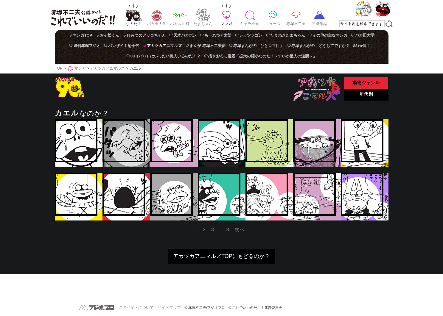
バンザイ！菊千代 (123, 45)
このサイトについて (136, 307)
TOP (59, 68)
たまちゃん (203, 23)
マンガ (226, 23)
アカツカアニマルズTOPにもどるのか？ (221, 256)
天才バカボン (185, 35)
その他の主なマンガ (330, 35)
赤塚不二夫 (296, 23)
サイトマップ (169, 307)
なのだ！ (133, 23)
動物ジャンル (366, 83)
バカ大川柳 (179, 23)
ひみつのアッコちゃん (146, 35)
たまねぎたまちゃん (287, 35)
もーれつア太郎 (217, 35)
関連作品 (319, 23)
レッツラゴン (250, 35)
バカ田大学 (156, 23)
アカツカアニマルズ (164, 45)
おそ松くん (109, 35)
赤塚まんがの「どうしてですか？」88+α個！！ (332, 45)
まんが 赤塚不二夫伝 (207, 45)
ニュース (273, 23)
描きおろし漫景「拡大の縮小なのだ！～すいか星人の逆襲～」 (262, 56)
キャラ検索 (249, 23)
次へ (239, 229)
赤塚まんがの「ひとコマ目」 (258, 45)
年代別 (366, 95)
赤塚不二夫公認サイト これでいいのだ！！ (82, 15)
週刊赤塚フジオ (86, 45)
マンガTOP (82, 35)
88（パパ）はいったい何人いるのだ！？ (165, 56)
